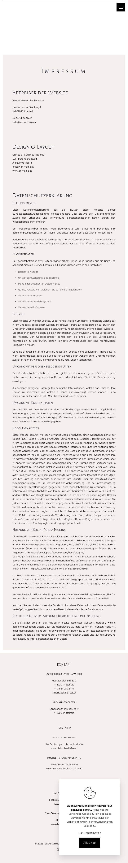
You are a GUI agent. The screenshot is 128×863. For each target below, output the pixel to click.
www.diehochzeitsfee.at (64, 748)
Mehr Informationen (90, 832)
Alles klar (89, 842)
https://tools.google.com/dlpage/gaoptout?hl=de (53, 523)
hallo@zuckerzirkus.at (24, 122)
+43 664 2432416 (22, 118)
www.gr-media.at (22, 170)
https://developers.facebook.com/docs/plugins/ (57, 552)
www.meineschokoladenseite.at (64, 768)
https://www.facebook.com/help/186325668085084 (59, 568)
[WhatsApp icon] (58, 849)
